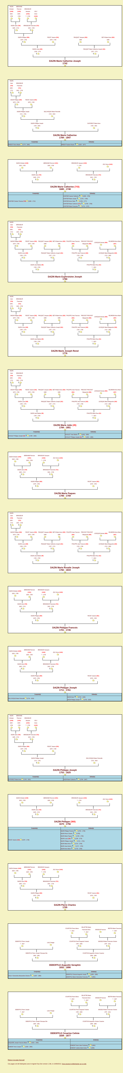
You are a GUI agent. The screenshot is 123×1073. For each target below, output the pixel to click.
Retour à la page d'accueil (16, 1060)
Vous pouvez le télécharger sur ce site (74, 1064)
